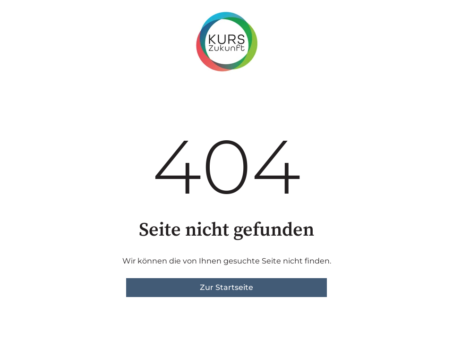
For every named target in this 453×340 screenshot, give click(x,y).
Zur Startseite (226, 287)
